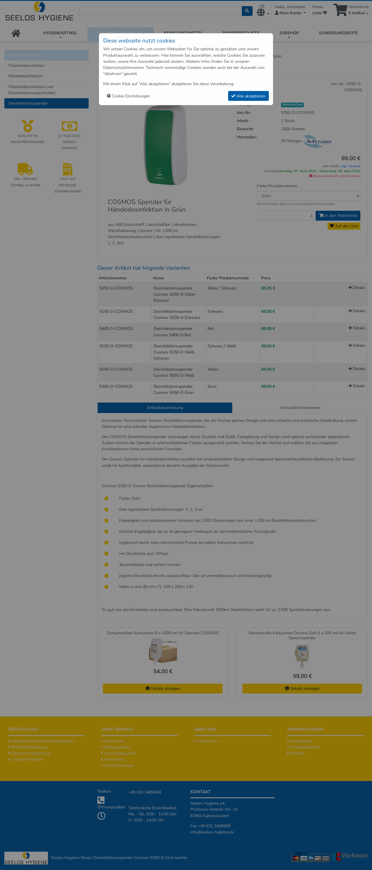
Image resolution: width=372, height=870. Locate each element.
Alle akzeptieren (248, 96)
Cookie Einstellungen (128, 96)
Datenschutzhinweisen (123, 67)
